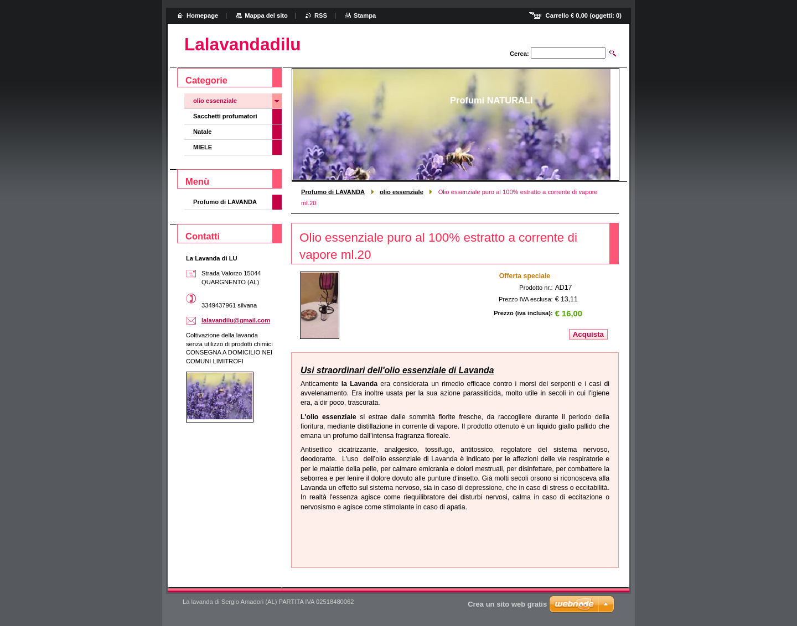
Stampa (365, 15)
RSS (320, 15)
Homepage (202, 15)
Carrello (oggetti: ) (584, 15)
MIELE (202, 147)
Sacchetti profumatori (225, 116)
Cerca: (519, 53)
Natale (202, 131)
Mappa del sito (266, 15)
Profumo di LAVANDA (333, 192)
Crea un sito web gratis (507, 604)
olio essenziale (401, 192)
